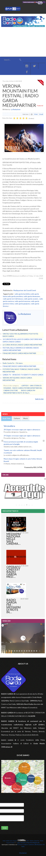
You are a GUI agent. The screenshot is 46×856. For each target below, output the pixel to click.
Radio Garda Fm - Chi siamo (13, 363)
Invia (5, 828)
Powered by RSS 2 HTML (33, 467)
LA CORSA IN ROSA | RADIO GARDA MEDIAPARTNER (22, 345)
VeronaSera (9, 426)
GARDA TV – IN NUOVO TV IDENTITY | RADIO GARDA (23, 375)
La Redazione (15, 109)
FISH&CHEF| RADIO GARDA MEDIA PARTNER (19, 353)
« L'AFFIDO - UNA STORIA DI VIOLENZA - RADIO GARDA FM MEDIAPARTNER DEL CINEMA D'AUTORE (22, 388)
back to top (39, 399)
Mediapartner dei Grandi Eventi (24, 290)
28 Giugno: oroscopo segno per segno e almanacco (22, 430)
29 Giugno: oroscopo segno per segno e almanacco (22, 436)
